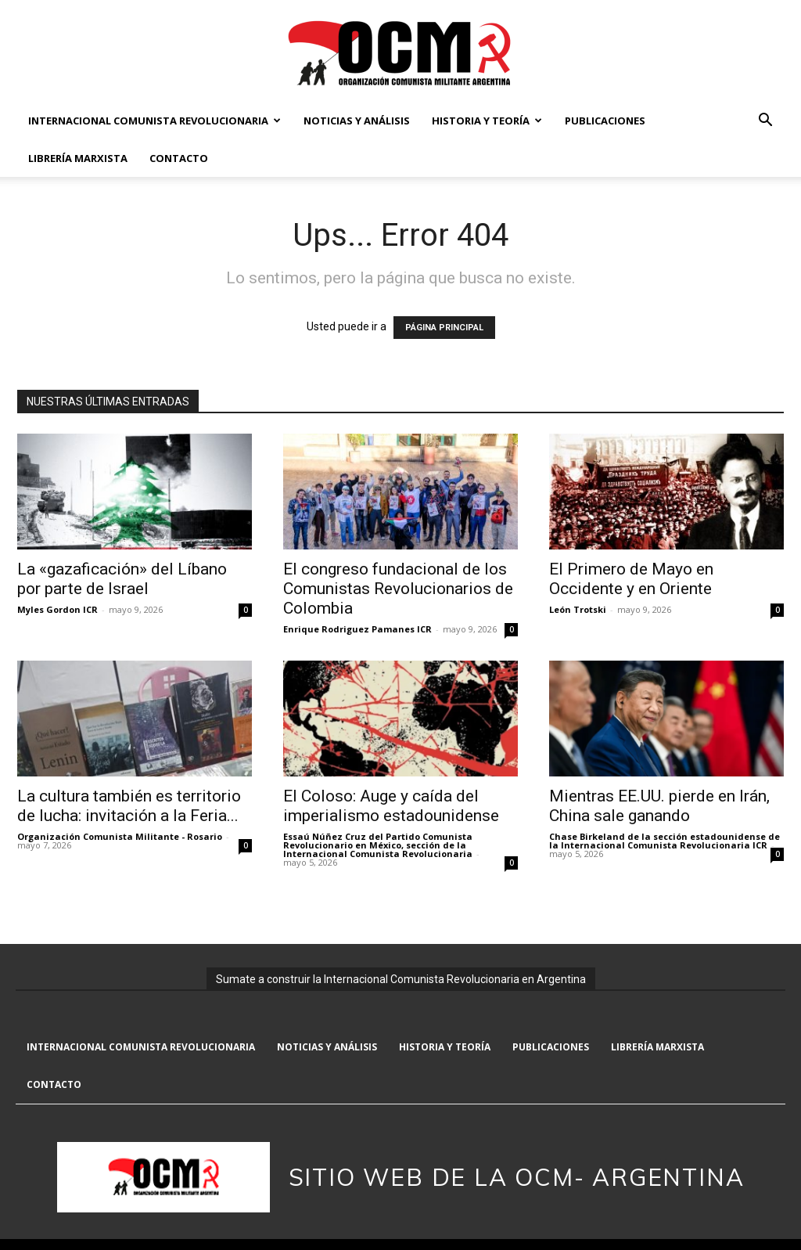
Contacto (178, 158)
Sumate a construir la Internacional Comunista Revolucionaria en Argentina (401, 979)
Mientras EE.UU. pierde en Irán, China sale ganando (659, 806)
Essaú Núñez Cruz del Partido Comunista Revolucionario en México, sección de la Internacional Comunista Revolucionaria (377, 844)
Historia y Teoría (487, 120)
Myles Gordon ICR (57, 609)
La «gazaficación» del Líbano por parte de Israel (122, 579)
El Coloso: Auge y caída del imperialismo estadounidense (391, 806)
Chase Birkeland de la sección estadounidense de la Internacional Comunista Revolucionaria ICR (664, 840)
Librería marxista (78, 158)
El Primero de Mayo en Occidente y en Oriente (631, 579)
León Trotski (577, 609)
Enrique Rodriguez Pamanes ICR (357, 629)
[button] (765, 121)
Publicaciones (605, 120)
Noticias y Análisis (357, 120)
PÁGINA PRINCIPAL (444, 327)
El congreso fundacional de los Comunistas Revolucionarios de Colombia (398, 589)
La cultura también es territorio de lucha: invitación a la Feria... (129, 806)
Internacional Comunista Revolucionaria (154, 120)
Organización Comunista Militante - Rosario (119, 836)
